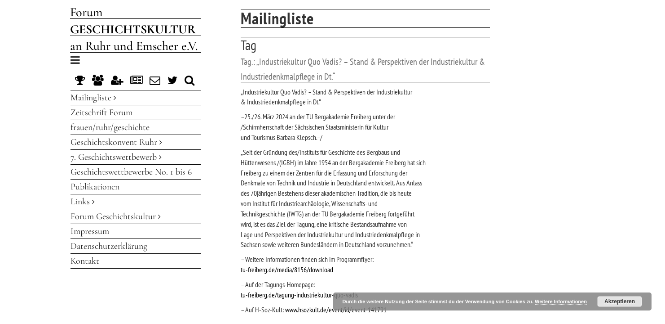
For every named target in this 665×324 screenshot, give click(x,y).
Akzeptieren (619, 301)
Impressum (89, 231)
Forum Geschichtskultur (115, 216)
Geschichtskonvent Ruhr (116, 142)
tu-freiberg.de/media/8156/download (287, 269)
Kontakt (84, 261)
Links (82, 201)
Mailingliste (93, 97)
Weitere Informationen (561, 301)
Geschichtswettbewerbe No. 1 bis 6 (131, 171)
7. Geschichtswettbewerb (116, 157)
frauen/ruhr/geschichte (110, 127)
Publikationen (94, 186)
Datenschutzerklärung (108, 246)
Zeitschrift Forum (101, 112)
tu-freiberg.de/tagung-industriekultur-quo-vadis (299, 294)
